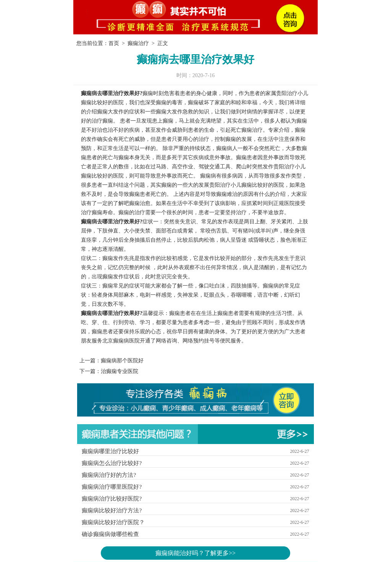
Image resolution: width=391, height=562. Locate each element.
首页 (113, 43)
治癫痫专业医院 (119, 371)
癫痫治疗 (138, 43)
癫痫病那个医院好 (122, 360)
